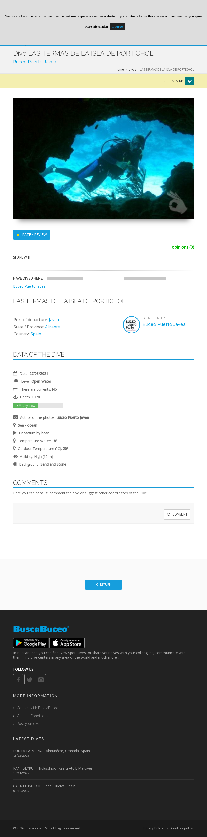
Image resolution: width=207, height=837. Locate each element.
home (120, 69)
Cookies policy (182, 828)
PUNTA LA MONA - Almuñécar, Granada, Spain (51, 750)
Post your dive (28, 723)
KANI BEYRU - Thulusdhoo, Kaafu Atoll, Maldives (53, 768)
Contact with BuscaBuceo (37, 707)
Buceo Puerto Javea (34, 62)
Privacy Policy (153, 828)
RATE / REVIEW (31, 234)
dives (132, 69)
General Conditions (32, 715)
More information (96, 26)
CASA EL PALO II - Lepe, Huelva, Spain (44, 786)
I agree (117, 26)
